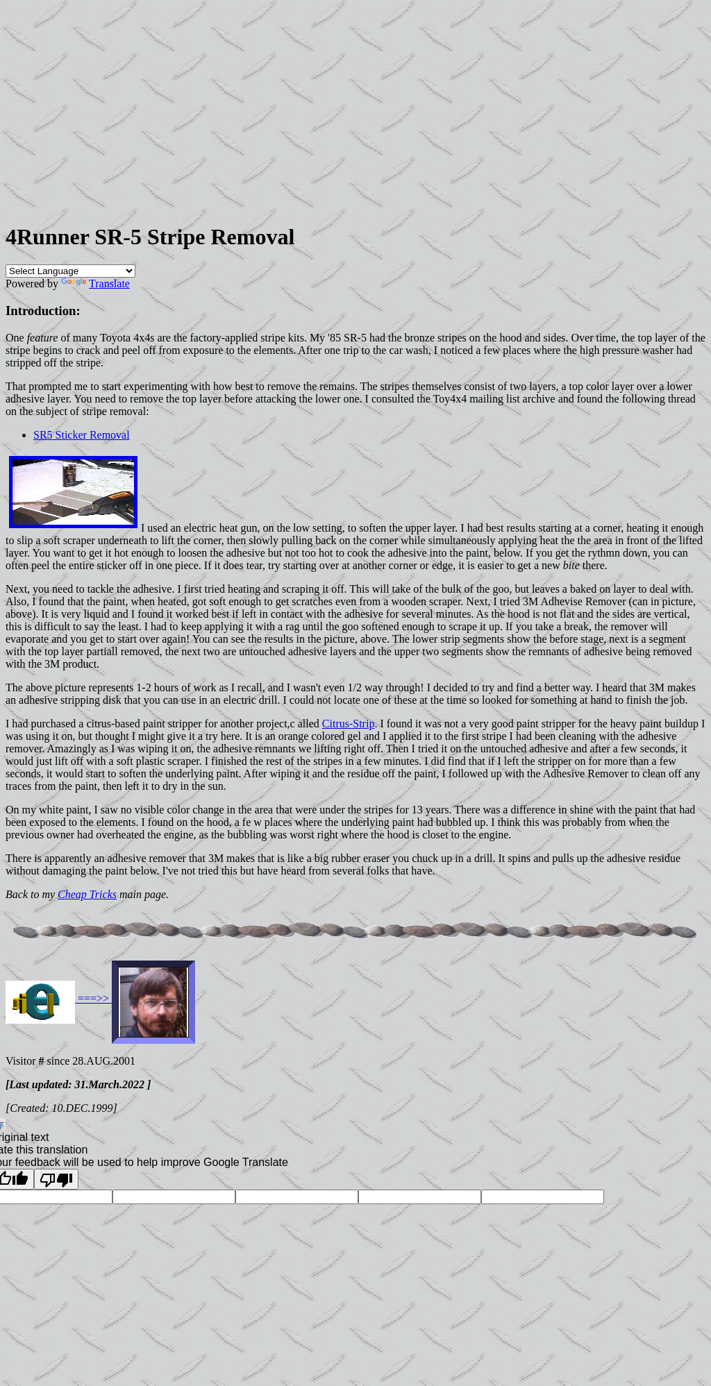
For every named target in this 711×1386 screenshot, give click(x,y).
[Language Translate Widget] (70, 271)
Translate (95, 283)
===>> (93, 998)
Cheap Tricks (87, 894)
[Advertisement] (355, 112)
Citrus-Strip (348, 723)
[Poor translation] (56, 1179)
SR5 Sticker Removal (81, 435)
